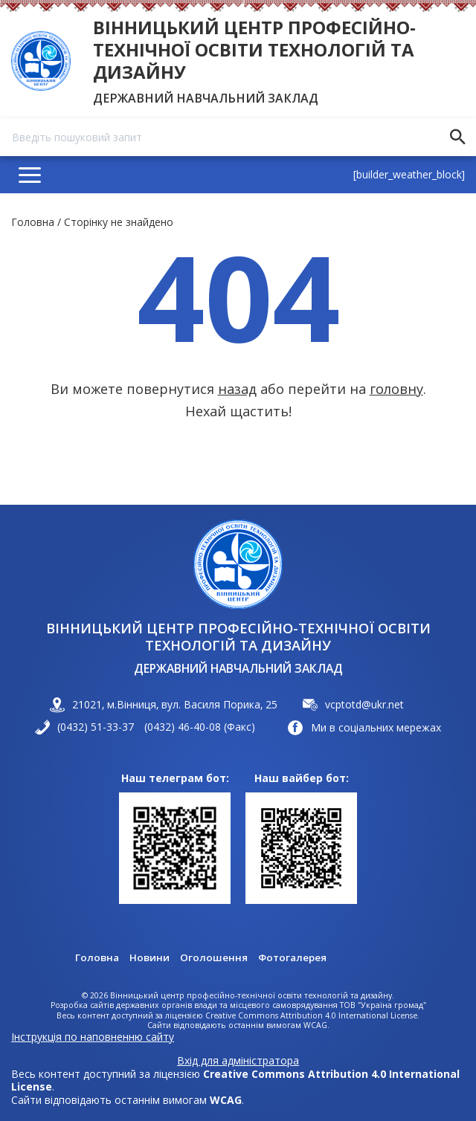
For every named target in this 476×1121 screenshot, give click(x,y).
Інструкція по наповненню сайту (92, 1037)
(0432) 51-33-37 (95, 727)
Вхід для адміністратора (238, 1060)
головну (396, 389)
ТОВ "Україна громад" (383, 1005)
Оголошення (213, 957)
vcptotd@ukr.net (364, 704)
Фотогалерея (293, 957)
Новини (149, 957)
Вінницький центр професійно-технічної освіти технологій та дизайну (254, 49)
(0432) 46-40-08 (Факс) (199, 727)
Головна (32, 222)
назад (237, 389)
